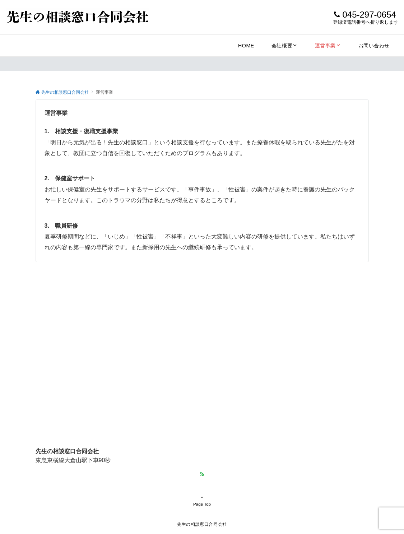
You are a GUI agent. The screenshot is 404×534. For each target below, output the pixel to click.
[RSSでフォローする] (202, 474)
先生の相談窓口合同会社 (202, 524)
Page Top (202, 500)
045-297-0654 (369, 14)
